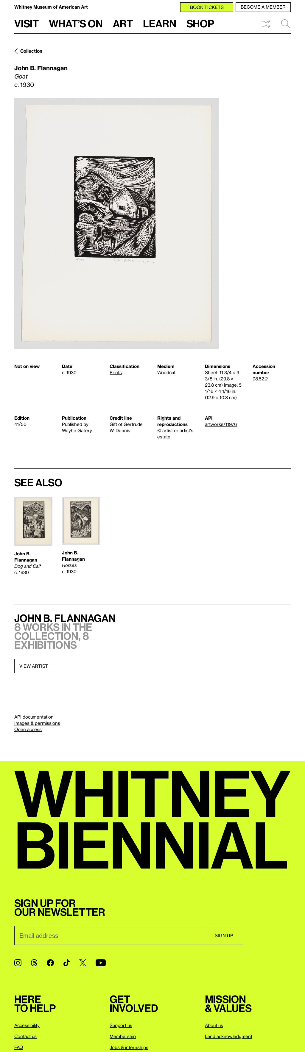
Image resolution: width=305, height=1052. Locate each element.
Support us (121, 1025)
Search (285, 24)
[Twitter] (82, 962)
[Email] (109, 935)
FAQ (18, 1047)
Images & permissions (37, 723)
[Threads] (34, 962)
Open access (28, 729)
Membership (123, 1036)
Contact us (25, 1036)
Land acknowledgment (228, 1036)
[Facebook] (50, 962)
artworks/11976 (221, 424)
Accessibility (27, 1025)
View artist (33, 666)
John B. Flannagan (41, 67)
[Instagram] (18, 962)
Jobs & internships (129, 1047)
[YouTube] (101, 962)
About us (214, 1025)
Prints (116, 372)
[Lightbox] (116, 223)
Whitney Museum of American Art (51, 7)
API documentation (34, 716)
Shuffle (266, 24)
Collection (31, 51)
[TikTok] (66, 962)
